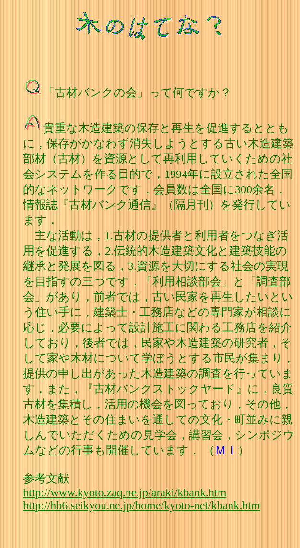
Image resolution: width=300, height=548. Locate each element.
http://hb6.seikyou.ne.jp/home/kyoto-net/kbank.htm (141, 505)
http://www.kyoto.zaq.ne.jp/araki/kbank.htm (124, 492)
